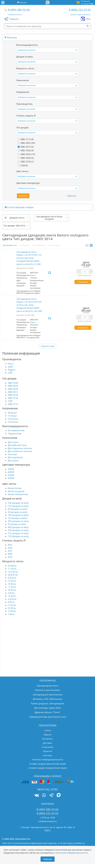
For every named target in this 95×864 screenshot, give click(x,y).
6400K (11, 472)
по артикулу (54, 245)
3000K (11, 469)
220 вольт (13, 421)
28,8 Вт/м (13, 574)
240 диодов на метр (18, 502)
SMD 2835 (13, 389)
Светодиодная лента (47, 685)
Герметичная (14, 433)
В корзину (83, 282)
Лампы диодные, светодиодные (47, 703)
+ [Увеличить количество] (91, 271)
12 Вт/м (12, 580)
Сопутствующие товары (19, 207)
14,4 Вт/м (13, 571)
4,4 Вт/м (12, 599)
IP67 (10, 550)
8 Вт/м (11, 602)
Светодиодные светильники (47, 694)
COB (10, 401)
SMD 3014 (13, 391)
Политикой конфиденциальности (71, 852)
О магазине (47, 747)
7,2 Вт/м (12, 568)
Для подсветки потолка (20, 448)
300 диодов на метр (18, 521)
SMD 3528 (13, 382)
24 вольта (13, 418)
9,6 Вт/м (12, 577)
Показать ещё (47, 346)
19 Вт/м (12, 611)
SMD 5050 (13, 385)
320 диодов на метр (18, 530)
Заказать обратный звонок (80, 14)
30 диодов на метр (17, 512)
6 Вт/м (11, 593)
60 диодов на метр (17, 508)
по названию (38, 245)
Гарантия (47, 751)
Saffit (10, 366)
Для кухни (13, 442)
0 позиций (87, 2)
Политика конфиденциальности (47, 759)
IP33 (10, 557)
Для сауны (13, 460)
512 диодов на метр (18, 533)
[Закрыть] (28, 217)
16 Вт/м (12, 595)
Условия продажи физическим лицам (47, 763)
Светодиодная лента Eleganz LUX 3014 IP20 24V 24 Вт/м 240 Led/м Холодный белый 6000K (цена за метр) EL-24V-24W (29, 305)
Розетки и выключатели (47, 690)
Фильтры (11, 37)
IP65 (10, 544)
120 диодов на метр (18, 506)
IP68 (10, 553)
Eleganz (33, 275)
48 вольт (12, 412)
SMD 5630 (13, 394)
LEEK (10, 372)
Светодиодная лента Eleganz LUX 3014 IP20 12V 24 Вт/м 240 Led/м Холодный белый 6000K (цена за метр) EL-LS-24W (28, 258)
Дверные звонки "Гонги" (47, 712)
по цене (24, 245)
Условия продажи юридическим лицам (47, 768)
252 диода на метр (17, 518)
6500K (11, 475)
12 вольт (12, 415)
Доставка (47, 743)
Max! (88, 19)
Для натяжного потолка (20, 451)
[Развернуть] (5, 217)
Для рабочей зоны (17, 445)
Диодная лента (17, 217)
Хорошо (47, 859)
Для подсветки (15, 457)
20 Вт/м (12, 589)
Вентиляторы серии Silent (47, 707)
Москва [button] (21, 2)
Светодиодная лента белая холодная (49, 217)
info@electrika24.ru (15, 14)
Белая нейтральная (18, 494)
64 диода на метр (17, 524)
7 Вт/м (11, 614)
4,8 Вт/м (12, 565)
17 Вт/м (12, 605)
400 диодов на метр (18, 527)
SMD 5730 (13, 398)
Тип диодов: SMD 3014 (14, 225)
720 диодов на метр (18, 536)
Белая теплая (14, 488)
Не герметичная (16, 430)
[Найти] (88, 26)
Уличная (12, 454)
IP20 (10, 548)
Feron (11, 363)
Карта (47, 830)
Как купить (47, 738)
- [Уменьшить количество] (78, 271)
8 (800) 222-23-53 (80, 10)
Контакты (47, 755)
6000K (11, 478)
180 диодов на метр (18, 515)
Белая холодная (16, 491)
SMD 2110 (13, 404)
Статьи (47, 730)
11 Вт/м (12, 586)
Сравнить (50, 272)
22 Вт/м (12, 608)
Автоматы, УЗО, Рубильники (47, 698)
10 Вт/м (12, 583)
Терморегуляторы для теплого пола (47, 716)
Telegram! (14, 19)
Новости (47, 734)
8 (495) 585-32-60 (19, 10)
